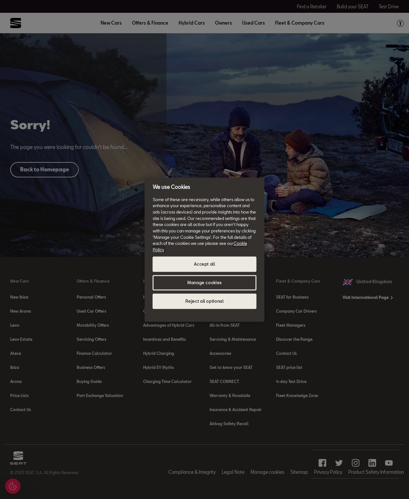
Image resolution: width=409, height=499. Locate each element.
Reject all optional (204, 301)
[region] (205, 249)
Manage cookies (204, 282)
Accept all (204, 264)
